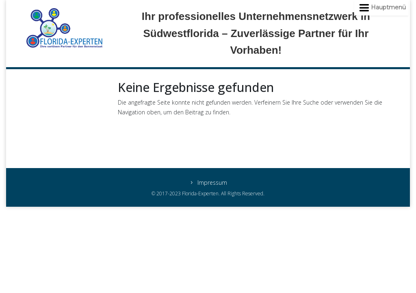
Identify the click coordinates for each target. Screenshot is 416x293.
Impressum (212, 182)
